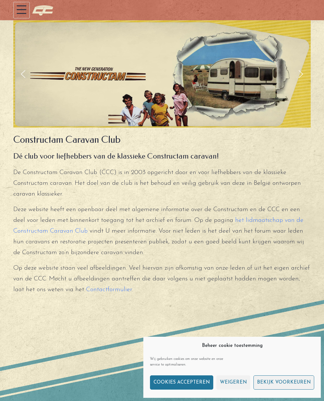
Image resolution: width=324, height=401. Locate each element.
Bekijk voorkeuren (284, 382)
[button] (23, 74)
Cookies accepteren (181, 382)
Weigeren (233, 382)
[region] (162, 74)
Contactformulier (109, 289)
